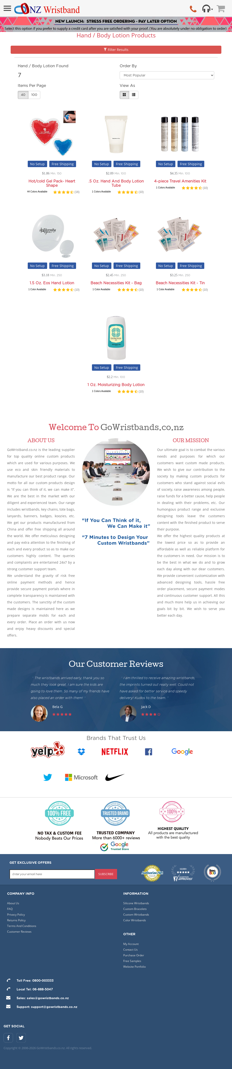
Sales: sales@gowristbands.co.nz (36, 998)
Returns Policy (16, 920)
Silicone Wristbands (136, 903)
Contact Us (130, 950)
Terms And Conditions (21, 926)
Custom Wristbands (136, 915)
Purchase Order (133, 955)
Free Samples (132, 961)
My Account (131, 944)
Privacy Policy (16, 915)
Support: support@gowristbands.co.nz (40, 1007)
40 (23, 95)
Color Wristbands (134, 920)
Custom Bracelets (135, 909)
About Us (13, 903)
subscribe (106, 874)
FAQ (10, 909)
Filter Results (116, 49)
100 (34, 95)
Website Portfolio (134, 967)
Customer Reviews (19, 932)
